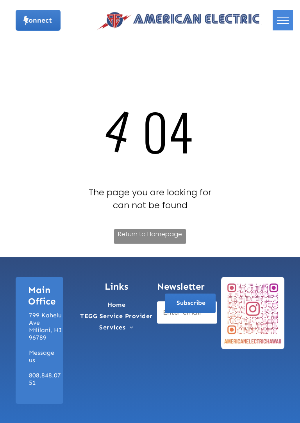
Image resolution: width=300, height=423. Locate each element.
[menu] (283, 20)
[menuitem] (117, 304)
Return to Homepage (150, 234)
